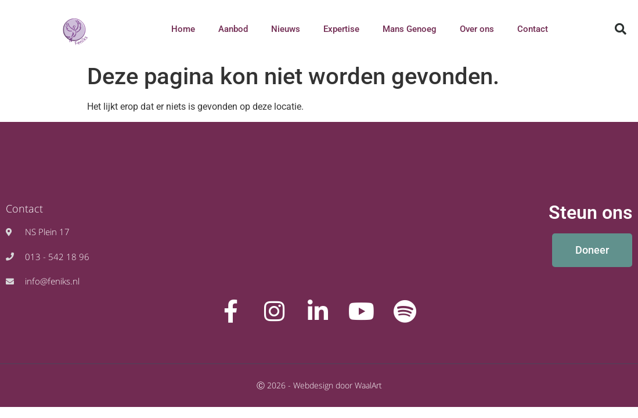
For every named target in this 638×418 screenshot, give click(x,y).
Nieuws (285, 29)
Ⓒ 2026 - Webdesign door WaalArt (319, 385)
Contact (532, 29)
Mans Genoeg (410, 29)
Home (183, 29)
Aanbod (233, 29)
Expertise (341, 29)
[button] (620, 29)
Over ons (477, 29)
